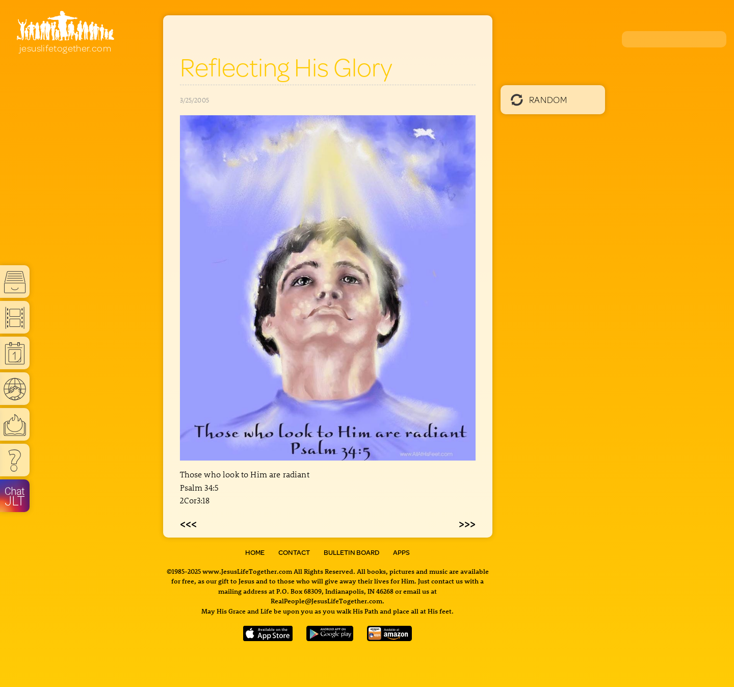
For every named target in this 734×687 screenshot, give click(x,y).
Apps (401, 552)
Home (255, 552)
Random (539, 99)
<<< (188, 523)
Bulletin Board (351, 552)
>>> (467, 523)
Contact (294, 552)
